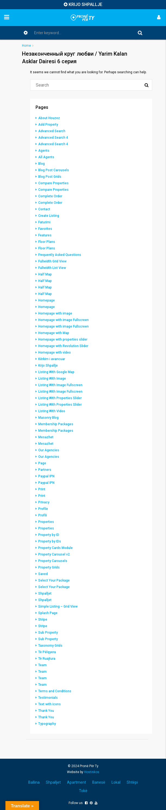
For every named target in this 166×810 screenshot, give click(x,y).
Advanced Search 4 (53, 137)
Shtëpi (132, 782)
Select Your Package (54, 580)
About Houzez (49, 118)
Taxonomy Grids (50, 645)
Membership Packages (55, 424)
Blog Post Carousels (53, 170)
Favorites (45, 229)
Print (41, 489)
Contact (44, 209)
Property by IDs (49, 541)
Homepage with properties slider (62, 339)
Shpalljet (45, 593)
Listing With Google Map (56, 372)
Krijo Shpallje (48, 365)
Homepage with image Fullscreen (63, 320)
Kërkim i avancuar (51, 359)
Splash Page (48, 613)
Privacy (43, 502)
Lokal (115, 782)
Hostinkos (91, 772)
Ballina (34, 782)
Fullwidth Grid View (52, 261)
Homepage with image (55, 313)
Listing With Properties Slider (60, 398)
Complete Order (50, 196)
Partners (44, 470)
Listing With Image (52, 378)
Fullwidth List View (52, 268)
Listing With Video (51, 411)
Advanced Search (51, 131)
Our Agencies (48, 450)
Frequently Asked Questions (59, 255)
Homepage (46, 300)
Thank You (46, 711)
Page (42, 463)
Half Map (45, 274)
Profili (42, 515)
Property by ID (48, 535)
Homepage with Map (53, 333)
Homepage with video (54, 352)
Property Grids (49, 567)
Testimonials (48, 698)
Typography (47, 724)
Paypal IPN (46, 476)
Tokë (83, 791)
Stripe (42, 619)
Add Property (48, 124)
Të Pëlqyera (47, 652)
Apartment (76, 782)
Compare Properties (53, 183)
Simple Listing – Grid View (58, 606)
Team (42, 665)
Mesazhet (45, 437)
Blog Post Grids (49, 177)
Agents (43, 151)
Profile (43, 509)
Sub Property (48, 632)
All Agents (46, 157)
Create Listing (48, 216)
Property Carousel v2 (54, 554)
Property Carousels (52, 561)
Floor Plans (46, 242)
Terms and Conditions (54, 691)
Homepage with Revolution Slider (63, 346)
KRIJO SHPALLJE (85, 4)
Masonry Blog (48, 418)
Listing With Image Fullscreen (60, 385)
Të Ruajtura (46, 658)
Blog (41, 164)
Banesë (98, 782)
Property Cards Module (55, 548)
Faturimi (44, 222)
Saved (43, 574)
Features (45, 235)
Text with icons (49, 704)
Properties (46, 522)
